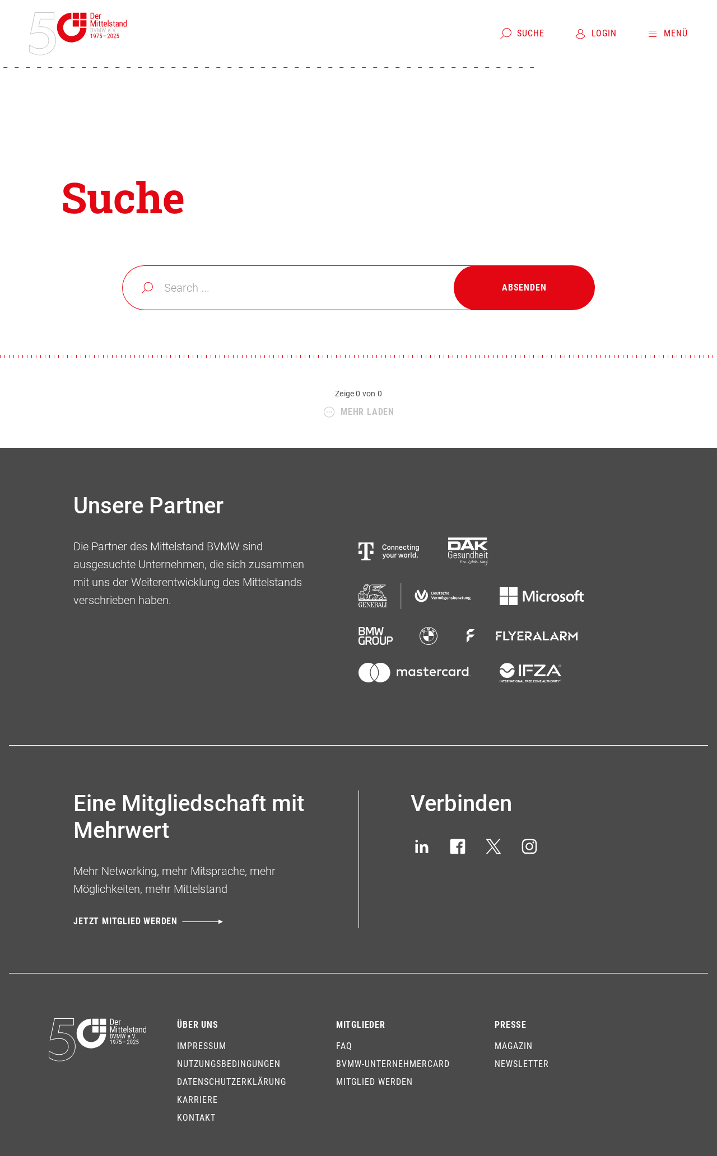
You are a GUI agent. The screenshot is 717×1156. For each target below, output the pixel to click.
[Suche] (521, 33)
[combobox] (358, 287)
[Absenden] (524, 287)
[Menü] (667, 33)
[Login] (595, 33)
